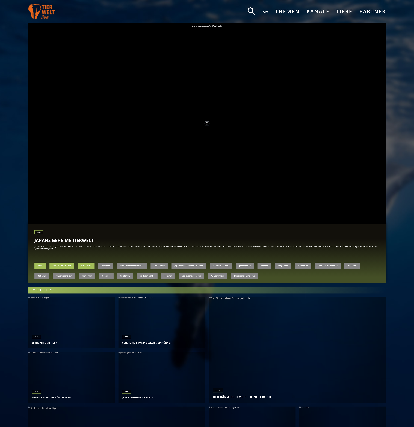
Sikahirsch (125, 276)
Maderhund (303, 265)
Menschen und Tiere (61, 265)
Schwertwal (87, 276)
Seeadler (106, 276)
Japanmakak (245, 265)
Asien (40, 265)
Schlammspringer (64, 276)
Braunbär (105, 265)
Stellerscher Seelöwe (191, 276)
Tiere (344, 11)
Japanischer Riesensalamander (189, 265)
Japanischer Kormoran (244, 276)
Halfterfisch (159, 265)
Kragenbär (283, 265)
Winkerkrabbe (217, 276)
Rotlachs (42, 276)
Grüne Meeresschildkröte (132, 265)
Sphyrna (168, 276)
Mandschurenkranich (328, 265)
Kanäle (317, 11)
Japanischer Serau (221, 265)
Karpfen (264, 265)
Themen (287, 11)
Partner (372, 11)
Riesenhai (352, 265)
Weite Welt (86, 265)
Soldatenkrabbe (147, 276)
